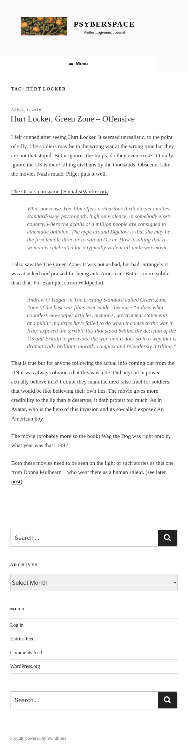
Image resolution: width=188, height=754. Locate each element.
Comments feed (26, 652)
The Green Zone (61, 264)
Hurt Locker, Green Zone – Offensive (72, 118)
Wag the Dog (116, 436)
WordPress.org (25, 666)
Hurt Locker (81, 137)
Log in (17, 625)
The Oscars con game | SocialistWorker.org (59, 191)
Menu (78, 63)
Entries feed (22, 638)
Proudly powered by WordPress (38, 738)
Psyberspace (104, 24)
